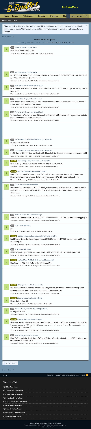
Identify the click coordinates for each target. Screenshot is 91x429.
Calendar (41, 16)
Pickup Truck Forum (12, 387)
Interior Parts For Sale (39, 43)
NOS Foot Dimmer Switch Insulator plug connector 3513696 (33, 236)
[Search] (86, 16)
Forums (15, 16)
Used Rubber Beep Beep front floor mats (26, 99)
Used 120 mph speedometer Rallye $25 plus (28, 171)
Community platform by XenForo (45, 423)
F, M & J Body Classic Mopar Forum (17, 402)
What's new (28, 16)
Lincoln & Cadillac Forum (13, 409)
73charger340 (25, 43)
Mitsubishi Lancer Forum (13, 416)
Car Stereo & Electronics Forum (15, 412)
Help (77, 375)
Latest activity (6, 20)
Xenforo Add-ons (46, 427)
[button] (20, 16)
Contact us (50, 375)
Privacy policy (70, 375)
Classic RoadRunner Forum (14, 405)
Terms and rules (60, 375)
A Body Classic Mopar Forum (15, 390)
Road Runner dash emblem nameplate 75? (26, 86)
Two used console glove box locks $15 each (26, 112)
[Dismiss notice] (86, 26)
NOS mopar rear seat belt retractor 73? (26, 285)
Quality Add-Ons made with (31, 425)
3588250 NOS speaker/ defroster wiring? (26, 215)
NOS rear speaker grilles (20, 225)
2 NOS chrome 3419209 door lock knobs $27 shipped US (31, 140)
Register (15, 20)
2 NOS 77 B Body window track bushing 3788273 (28, 309)
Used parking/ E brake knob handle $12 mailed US (30, 161)
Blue (5, 375)
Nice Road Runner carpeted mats (23, 47)
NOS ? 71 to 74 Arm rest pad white (24, 185)
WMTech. (53, 425)
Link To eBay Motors (70, 7)
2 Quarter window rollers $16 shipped (26, 298)
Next (13, 363)
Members (54, 16)
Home (6, 16)
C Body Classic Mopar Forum (14, 394)
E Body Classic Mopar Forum (14, 398)
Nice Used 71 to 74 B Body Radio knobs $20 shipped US (32, 260)
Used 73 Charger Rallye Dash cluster (24, 335)
